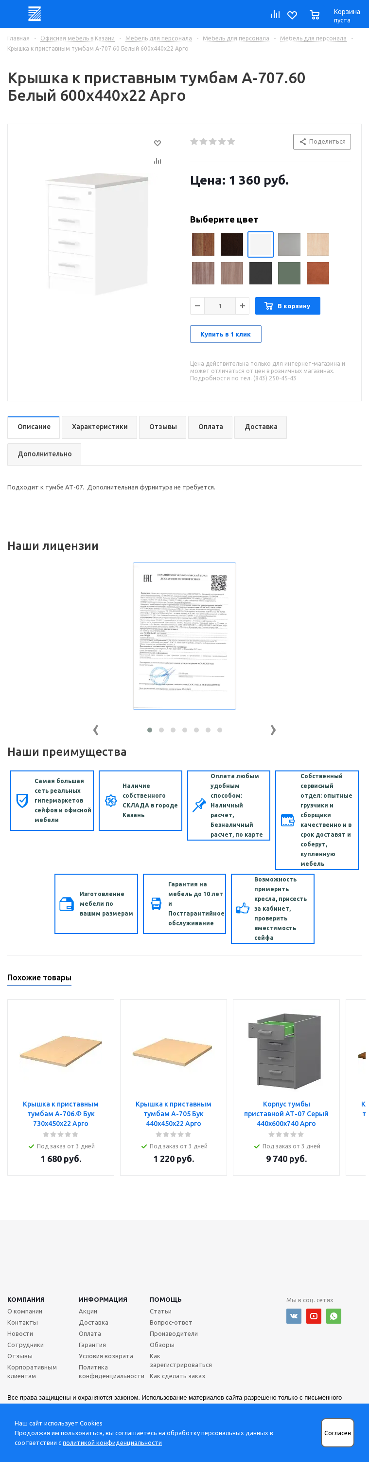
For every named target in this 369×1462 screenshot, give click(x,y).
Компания (26, 1299)
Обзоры (162, 1344)
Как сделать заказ (177, 1375)
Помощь (166, 1299)
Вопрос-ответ (171, 1322)
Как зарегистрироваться (181, 1360)
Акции (88, 1311)
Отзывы (20, 1355)
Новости (20, 1333)
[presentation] (96, 727)
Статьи (161, 1311)
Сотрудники (25, 1344)
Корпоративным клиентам (32, 1371)
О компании (24, 1311)
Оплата (90, 1333)
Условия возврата (106, 1355)
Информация (103, 1299)
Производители (174, 1333)
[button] (150, 730)
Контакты (22, 1322)
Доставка (93, 1322)
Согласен (337, 1433)
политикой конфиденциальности (112, 1442)
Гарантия (92, 1344)
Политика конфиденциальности (111, 1371)
